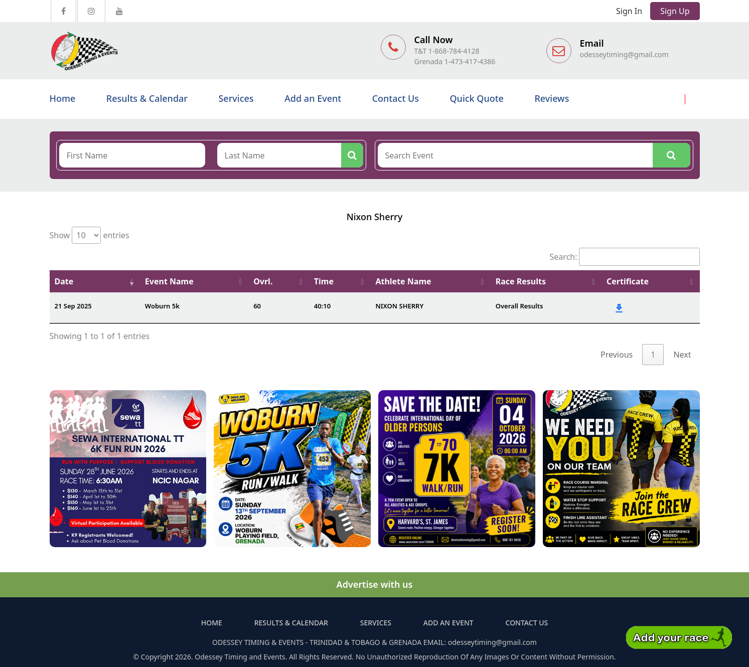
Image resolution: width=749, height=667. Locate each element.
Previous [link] (617, 354)
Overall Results (519, 305)
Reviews (551, 98)
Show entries (89, 235)
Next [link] (682, 354)
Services (235, 98)
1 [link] (653, 354)
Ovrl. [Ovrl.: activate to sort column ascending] (262, 281)
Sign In (629, 11)
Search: (625, 257)
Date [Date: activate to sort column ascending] (64, 281)
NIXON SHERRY (399, 305)
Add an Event (312, 98)
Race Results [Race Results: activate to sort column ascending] (521, 281)
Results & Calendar (147, 98)
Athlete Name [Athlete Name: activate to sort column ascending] (403, 281)
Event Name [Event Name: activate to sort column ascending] (169, 281)
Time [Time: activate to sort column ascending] (324, 281)
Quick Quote (476, 98)
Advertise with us (375, 584)
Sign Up (674, 11)
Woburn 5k (162, 305)
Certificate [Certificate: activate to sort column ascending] (628, 281)
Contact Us (395, 98)
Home (63, 98)
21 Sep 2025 (73, 305)
